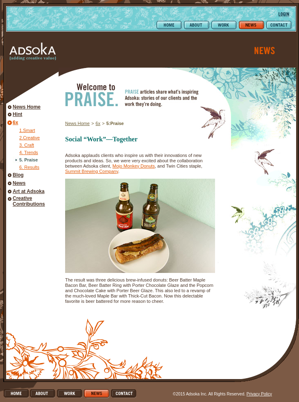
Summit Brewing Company (91, 171)
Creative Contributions (29, 201)
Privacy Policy (259, 394)
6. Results (29, 167)
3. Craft (26, 145)
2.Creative (29, 137)
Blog (18, 175)
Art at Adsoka (29, 191)
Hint (17, 114)
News (19, 183)
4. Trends (28, 152)
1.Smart (27, 130)
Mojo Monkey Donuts (134, 166)
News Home (27, 107)
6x (15, 122)
